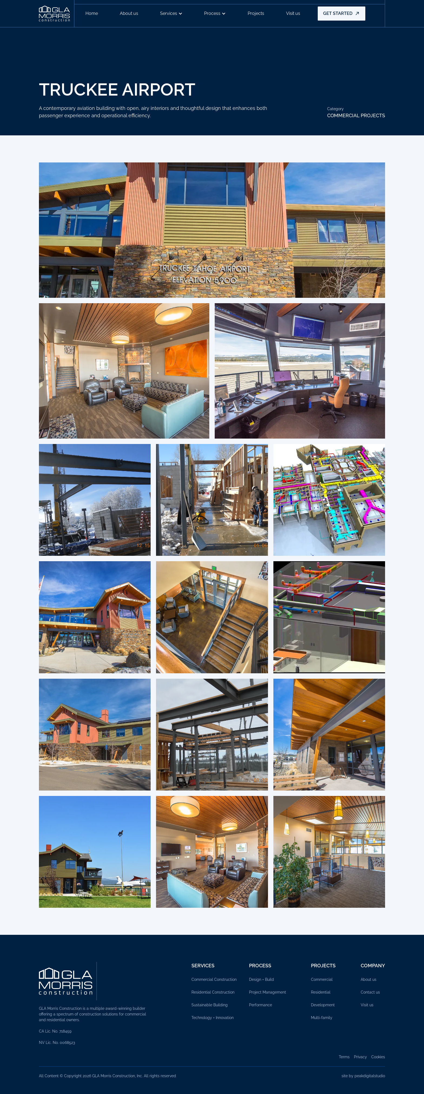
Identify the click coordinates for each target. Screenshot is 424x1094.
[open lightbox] (212, 230)
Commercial (322, 979)
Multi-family (321, 1017)
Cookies (378, 1057)
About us (129, 13)
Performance (260, 1005)
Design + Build (261, 979)
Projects (256, 13)
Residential (320, 992)
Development (323, 1005)
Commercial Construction (214, 979)
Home (91, 13)
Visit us (293, 13)
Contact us (370, 992)
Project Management (267, 992)
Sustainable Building (209, 1005)
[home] (56, 13)
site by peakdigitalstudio (363, 1076)
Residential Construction (212, 992)
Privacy (360, 1057)
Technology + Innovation (212, 1017)
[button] (171, 13)
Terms (344, 1057)
